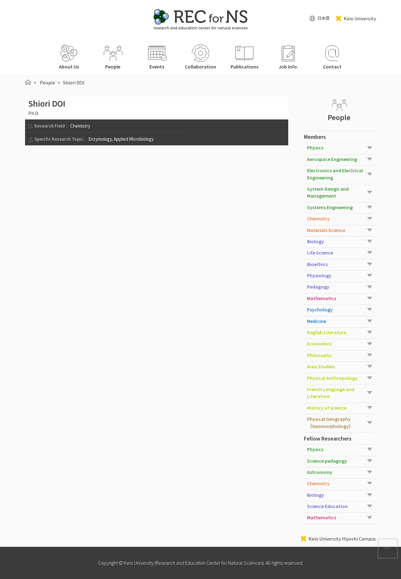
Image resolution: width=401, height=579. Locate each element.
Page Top (397, 543)
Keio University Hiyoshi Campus (342, 539)
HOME (28, 82)
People (47, 82)
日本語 (323, 18)
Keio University (360, 18)
